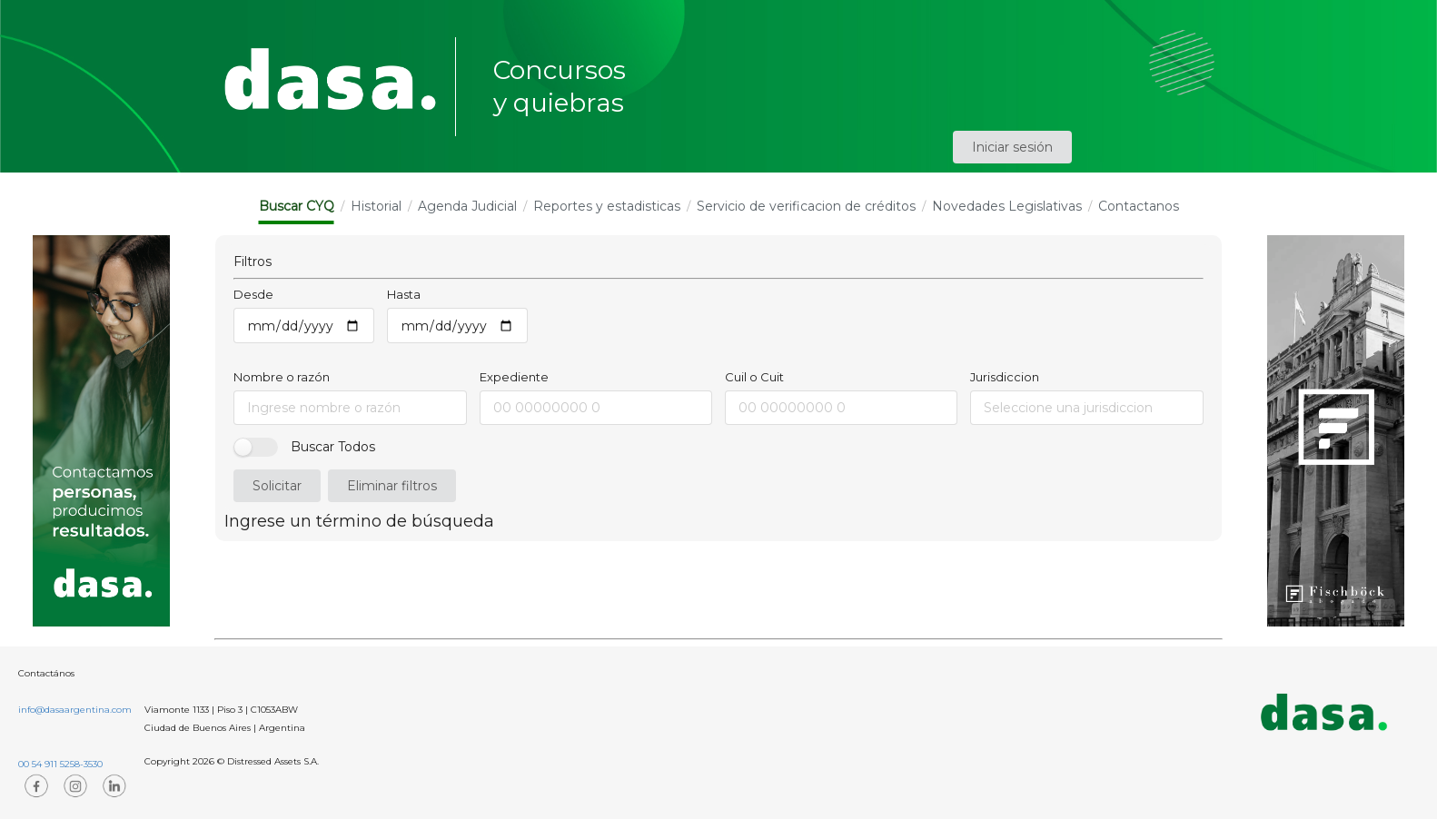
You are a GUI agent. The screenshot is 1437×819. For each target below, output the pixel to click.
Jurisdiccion (1004, 377)
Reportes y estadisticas (606, 206)
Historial (376, 206)
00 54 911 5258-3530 (60, 764)
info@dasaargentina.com (75, 709)
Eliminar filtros (392, 486)
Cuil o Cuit (754, 377)
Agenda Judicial (467, 206)
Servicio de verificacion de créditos (806, 206)
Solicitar (277, 486)
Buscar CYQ (296, 206)
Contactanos (1138, 206)
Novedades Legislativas (1007, 206)
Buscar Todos (333, 447)
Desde (253, 294)
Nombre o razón (281, 377)
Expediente (514, 377)
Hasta (404, 294)
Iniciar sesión (1012, 147)
